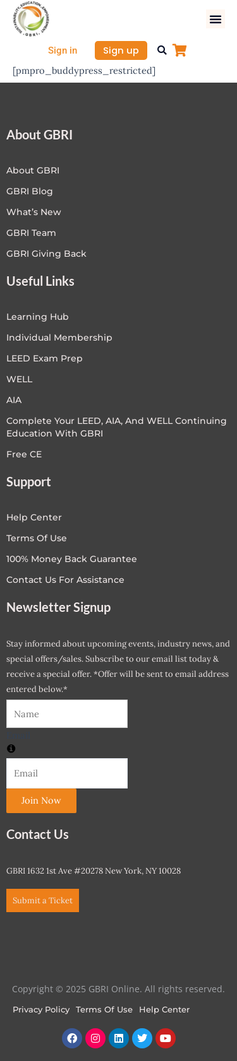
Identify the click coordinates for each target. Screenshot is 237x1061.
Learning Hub (37, 316)
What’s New (33, 212)
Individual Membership (59, 337)
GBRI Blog (29, 191)
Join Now (41, 800)
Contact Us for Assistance (65, 579)
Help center (34, 517)
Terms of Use (36, 538)
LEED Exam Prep (44, 358)
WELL (19, 379)
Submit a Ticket (43, 900)
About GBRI (32, 170)
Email (18, 735)
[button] (215, 18)
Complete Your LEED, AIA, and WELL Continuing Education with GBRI (116, 427)
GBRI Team (31, 232)
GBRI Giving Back (46, 253)
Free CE (24, 454)
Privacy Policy (41, 1009)
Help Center (164, 1009)
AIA (13, 400)
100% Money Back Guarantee (71, 559)
